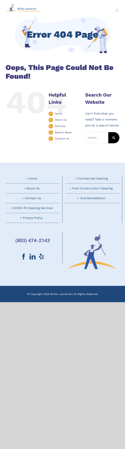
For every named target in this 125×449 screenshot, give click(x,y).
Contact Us (62, 138)
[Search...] (96, 137)
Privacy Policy (33, 218)
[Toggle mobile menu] (117, 10)
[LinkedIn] (33, 256)
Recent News (63, 132)
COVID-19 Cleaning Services (33, 208)
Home (58, 113)
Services (60, 126)
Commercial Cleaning (92, 178)
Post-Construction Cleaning (92, 188)
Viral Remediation (92, 198)
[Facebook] (24, 256)
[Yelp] (41, 256)
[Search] (113, 137)
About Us (61, 119)
